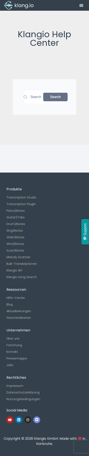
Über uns (12, 338)
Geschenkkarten (18, 318)
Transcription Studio (21, 197)
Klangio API (14, 270)
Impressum (14, 386)
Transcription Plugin (21, 204)
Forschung (14, 345)
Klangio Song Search (21, 277)
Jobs (9, 365)
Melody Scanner (18, 257)
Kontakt (12, 352)
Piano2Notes (15, 211)
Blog (9, 304)
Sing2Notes (14, 230)
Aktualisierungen (18, 311)
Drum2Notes (15, 224)
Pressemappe (16, 358)
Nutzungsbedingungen (23, 399)
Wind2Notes (15, 244)
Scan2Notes (15, 250)
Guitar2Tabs (15, 217)
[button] (81, 5)
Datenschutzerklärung (23, 392)
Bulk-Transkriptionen (21, 264)
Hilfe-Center (15, 298)
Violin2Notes (15, 237)
